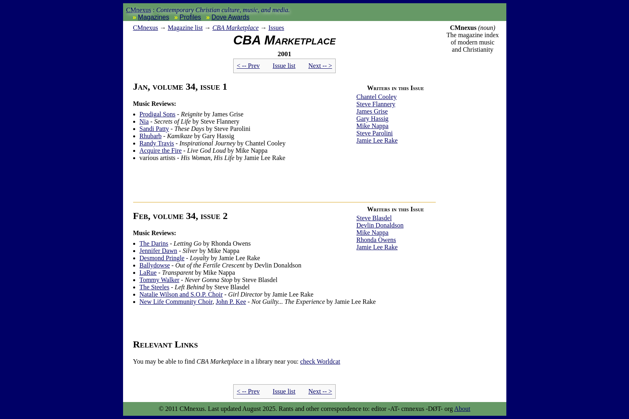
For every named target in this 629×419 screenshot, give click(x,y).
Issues (276, 27)
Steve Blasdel (374, 218)
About (462, 408)
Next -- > (320, 65)
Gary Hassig (372, 118)
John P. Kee (231, 301)
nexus (145, 27)
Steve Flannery (375, 104)
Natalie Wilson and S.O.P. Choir (181, 294)
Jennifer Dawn (159, 250)
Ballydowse (155, 265)
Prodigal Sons (158, 114)
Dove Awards (230, 17)
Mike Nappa (372, 125)
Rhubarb (151, 136)
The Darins (154, 243)
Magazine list (185, 27)
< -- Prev (248, 65)
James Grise (372, 111)
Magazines (153, 17)
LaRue (148, 272)
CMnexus (138, 9)
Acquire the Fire (161, 150)
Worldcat (320, 361)
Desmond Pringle (162, 258)
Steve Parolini (374, 133)
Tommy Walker (160, 279)
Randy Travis (157, 143)
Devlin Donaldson (379, 225)
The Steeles (154, 287)
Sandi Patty (154, 128)
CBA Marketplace (235, 27)
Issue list (284, 65)
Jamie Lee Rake (376, 140)
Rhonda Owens (376, 239)
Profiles (190, 17)
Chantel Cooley (376, 96)
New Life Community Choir (176, 301)
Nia (144, 121)
